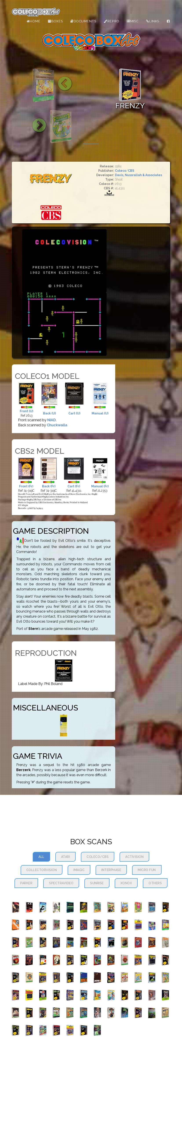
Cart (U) (74, 413)
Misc (132, 21)
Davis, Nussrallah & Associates (138, 175)
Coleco (120, 170)
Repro (111, 21)
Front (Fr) (26, 486)
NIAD (51, 420)
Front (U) (26, 411)
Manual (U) (100, 413)
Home (33, 21)
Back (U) (49, 413)
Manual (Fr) (100, 486)
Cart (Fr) (73, 486)
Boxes (55, 21)
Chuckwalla (57, 425)
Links (152, 21)
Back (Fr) (48, 486)
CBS (131, 170)
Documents (83, 21)
